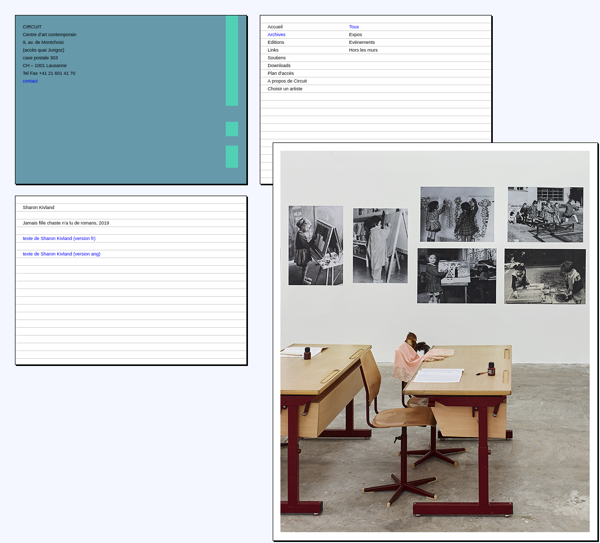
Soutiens (277, 57)
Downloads (279, 65)
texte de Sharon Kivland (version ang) (62, 254)
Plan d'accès (281, 73)
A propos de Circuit (287, 81)
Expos (355, 34)
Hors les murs (363, 50)
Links (273, 50)
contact (30, 81)
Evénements (362, 42)
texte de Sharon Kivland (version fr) (59, 238)
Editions (276, 42)
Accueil (275, 26)
